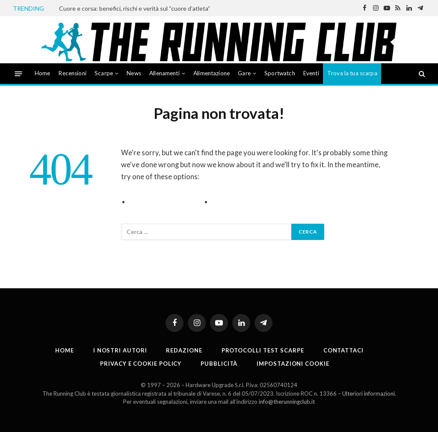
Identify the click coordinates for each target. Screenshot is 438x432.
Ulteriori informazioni (368, 393)
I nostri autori (120, 350)
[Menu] (18, 73)
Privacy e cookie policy (140, 363)
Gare (244, 73)
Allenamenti (164, 73)
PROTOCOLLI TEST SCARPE (263, 350)
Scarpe (104, 73)
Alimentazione (211, 73)
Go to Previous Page (163, 201)
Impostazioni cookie (293, 363)
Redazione (184, 350)
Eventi (311, 73)
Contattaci (343, 350)
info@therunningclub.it (287, 401)
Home (42, 73)
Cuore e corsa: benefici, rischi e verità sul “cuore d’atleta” (134, 8)
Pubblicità (219, 363)
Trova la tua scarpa (352, 73)
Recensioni (72, 73)
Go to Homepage (240, 201)
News (134, 73)
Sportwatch (279, 73)
